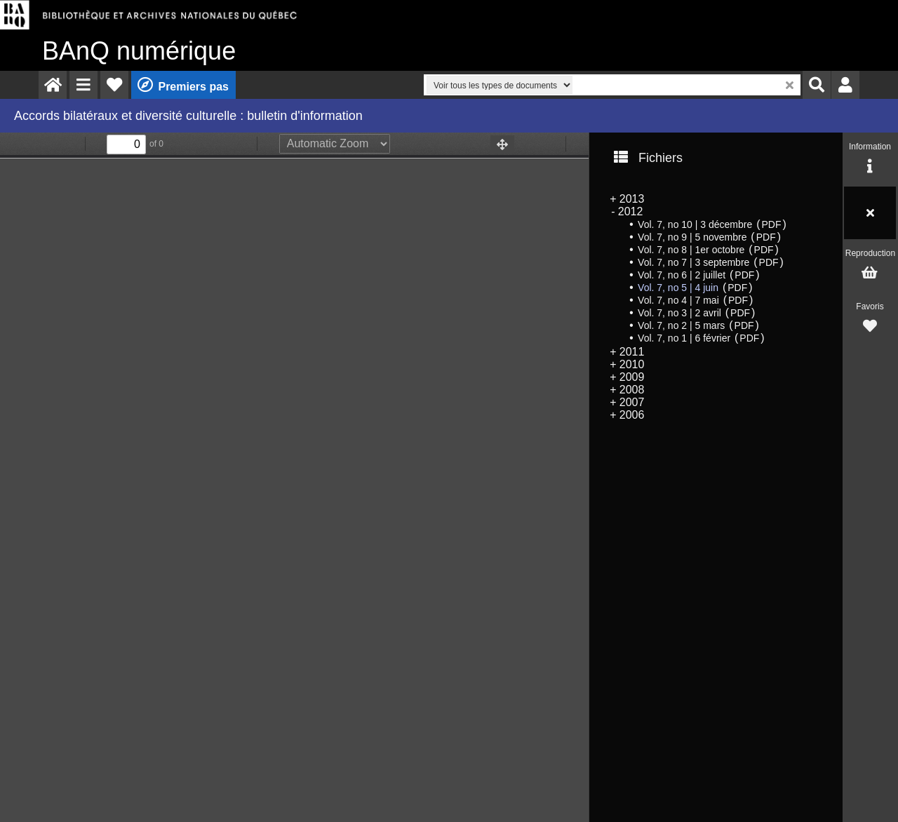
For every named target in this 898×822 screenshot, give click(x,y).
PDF (771, 224)
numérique (139, 50)
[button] (83, 85)
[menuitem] (53, 85)
